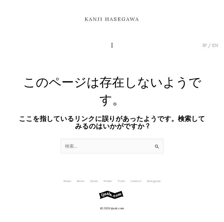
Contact (136, 181)
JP (204, 45)
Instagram (154, 181)
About (94, 181)
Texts (121, 181)
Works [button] (107, 181)
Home (67, 181)
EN (215, 45)
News (80, 181)
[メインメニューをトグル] (112, 45)
